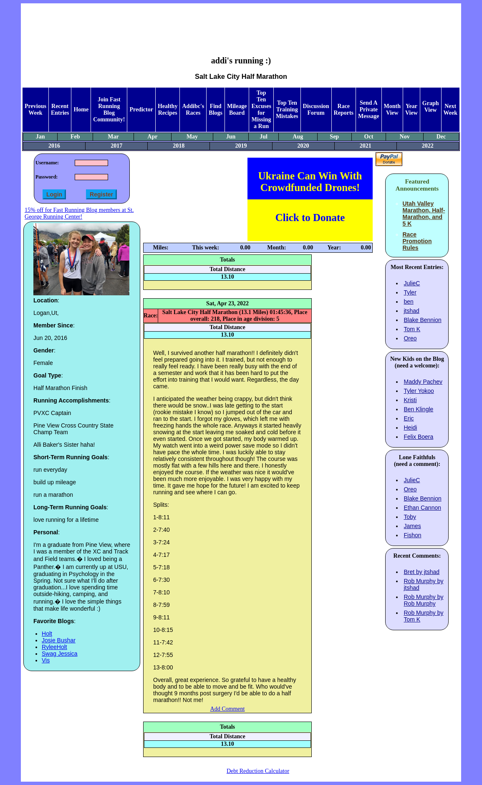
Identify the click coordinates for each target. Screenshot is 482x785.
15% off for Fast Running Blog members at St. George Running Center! (79, 213)
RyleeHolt (54, 647)
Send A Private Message (368, 109)
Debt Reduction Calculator (258, 771)
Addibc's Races (193, 109)
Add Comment (227, 709)
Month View (392, 109)
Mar (113, 136)
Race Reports (343, 109)
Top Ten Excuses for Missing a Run (261, 109)
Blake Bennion (422, 320)
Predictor (141, 109)
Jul (263, 136)
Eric (409, 418)
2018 (178, 146)
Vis (46, 660)
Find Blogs (215, 109)
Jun (231, 136)
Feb (75, 136)
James (412, 526)
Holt (47, 633)
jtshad (411, 310)
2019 (241, 146)
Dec (441, 136)
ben (408, 301)
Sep (334, 136)
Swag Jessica (60, 653)
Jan (40, 136)
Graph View (430, 106)
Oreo (410, 338)
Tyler (410, 292)
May (192, 136)
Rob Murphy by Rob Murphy (423, 600)
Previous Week (35, 109)
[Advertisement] (241, 23)
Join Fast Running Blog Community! (109, 109)
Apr (152, 136)
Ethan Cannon (422, 507)
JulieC (412, 283)
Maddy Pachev (423, 381)
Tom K (412, 329)
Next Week (450, 109)
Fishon (412, 535)
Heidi (410, 427)
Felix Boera (418, 436)
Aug (298, 136)
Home (80, 109)
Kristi (410, 400)
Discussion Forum (316, 109)
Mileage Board (237, 109)
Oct (368, 136)
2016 (54, 146)
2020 (303, 146)
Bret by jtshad (421, 572)
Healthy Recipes (167, 109)
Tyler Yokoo (419, 390)
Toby (410, 516)
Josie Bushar (59, 640)
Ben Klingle (418, 409)
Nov (405, 136)
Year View (411, 109)
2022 (428, 146)
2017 (116, 146)
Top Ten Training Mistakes (287, 109)
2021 (365, 146)
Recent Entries (60, 109)
